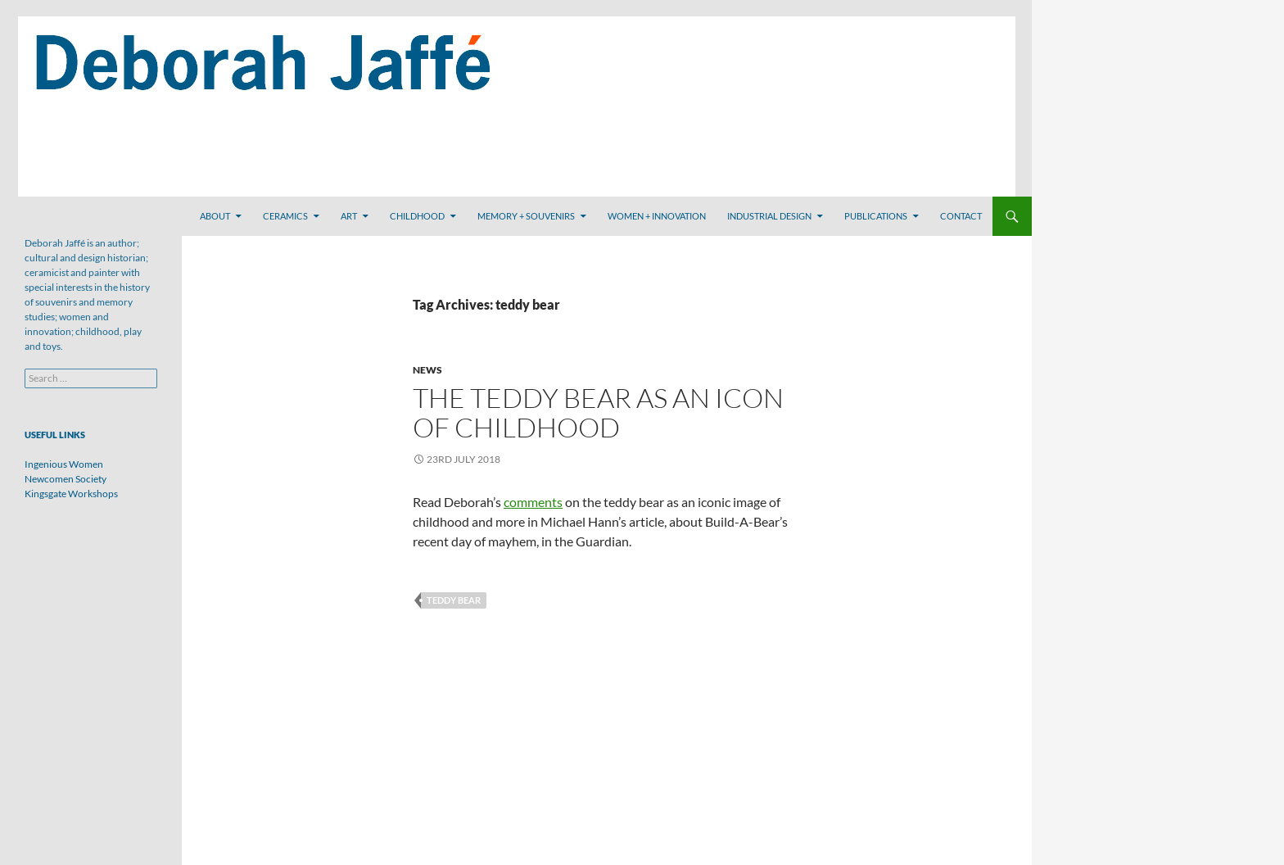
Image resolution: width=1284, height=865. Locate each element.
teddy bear (454, 600)
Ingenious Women (64, 464)
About (215, 216)
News (427, 370)
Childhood (417, 216)
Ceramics (285, 216)
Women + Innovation (657, 216)
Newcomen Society (65, 479)
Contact (961, 216)
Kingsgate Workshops (71, 493)
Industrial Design (769, 216)
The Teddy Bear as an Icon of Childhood (598, 412)
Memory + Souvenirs (526, 216)
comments (533, 501)
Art (349, 216)
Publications (875, 216)
